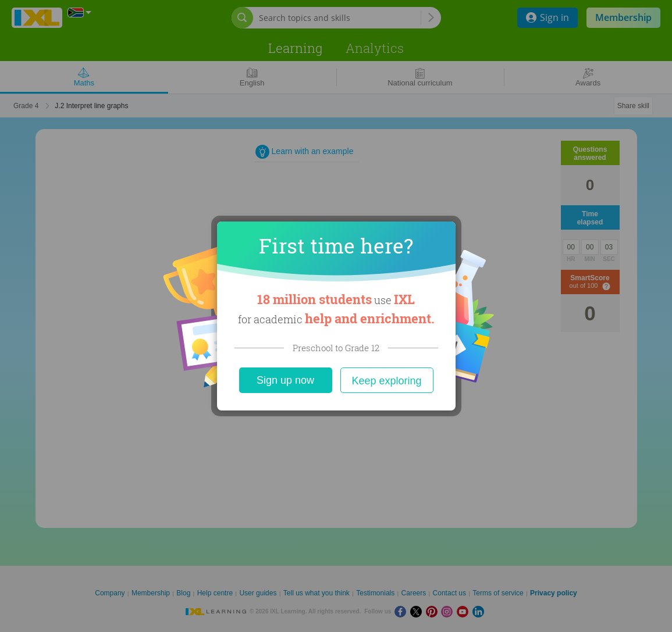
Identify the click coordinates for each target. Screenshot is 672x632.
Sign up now (285, 380)
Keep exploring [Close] (386, 381)
